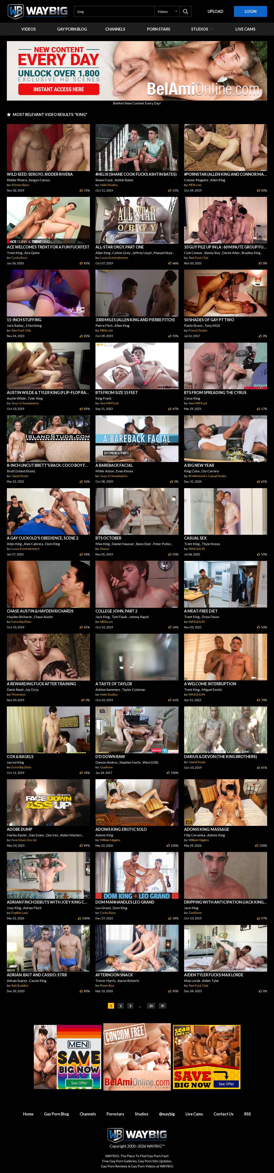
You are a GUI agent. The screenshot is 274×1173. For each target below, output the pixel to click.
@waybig (167, 1114)
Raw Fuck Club (198, 257)
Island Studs (20, 476)
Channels (88, 1114)
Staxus (104, 548)
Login (250, 11)
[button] (167, 11)
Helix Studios (109, 185)
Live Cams (194, 1114)
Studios (141, 1114)
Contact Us (224, 1114)
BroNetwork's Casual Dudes (207, 476)
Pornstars (115, 1114)
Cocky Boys (19, 257)
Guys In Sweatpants (25, 403)
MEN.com (195, 185)
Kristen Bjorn (20, 185)
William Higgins (110, 840)
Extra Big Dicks (21, 621)
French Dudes (198, 330)
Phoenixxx (18, 694)
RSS (247, 1114)
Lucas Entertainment (114, 257)
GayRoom (195, 912)
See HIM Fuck (109, 403)
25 (151, 1006)
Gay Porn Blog (56, 1114)
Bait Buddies (20, 985)
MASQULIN (197, 548)
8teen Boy (107, 985)
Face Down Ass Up (24, 840)
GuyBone (106, 767)
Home (28, 1114)
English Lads (20, 912)
